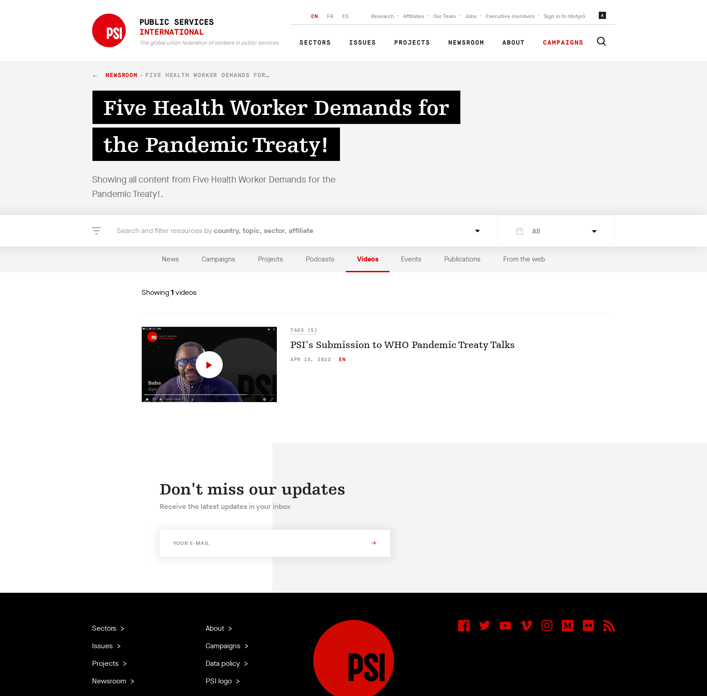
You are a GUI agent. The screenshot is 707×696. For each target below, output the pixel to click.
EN (314, 16)
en (342, 359)
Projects (412, 43)
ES (345, 16)
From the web (524, 259)
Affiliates (413, 16)
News (170, 259)
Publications (462, 259)
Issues (362, 43)
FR (330, 16)
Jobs (471, 16)
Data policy (224, 663)
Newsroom (466, 43)
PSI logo (220, 681)
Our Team (444, 16)
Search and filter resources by (215, 230)
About (513, 43)
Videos (367, 259)
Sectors (315, 43)
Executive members (510, 16)
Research (382, 16)
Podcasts (320, 259)
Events (411, 259)
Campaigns (563, 43)
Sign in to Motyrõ (564, 16)
